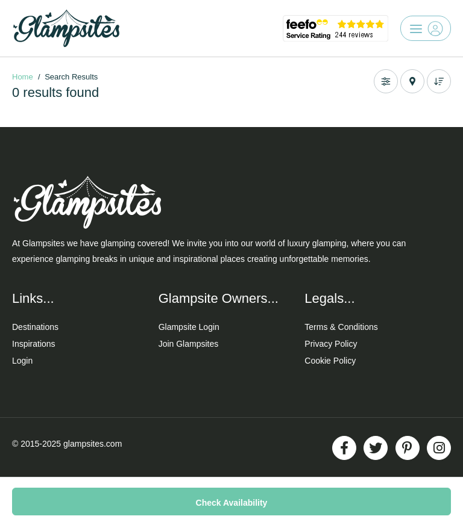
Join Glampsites (189, 344)
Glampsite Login (189, 327)
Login (22, 360)
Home (22, 76)
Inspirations (33, 344)
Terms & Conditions (340, 327)
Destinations (35, 327)
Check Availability (232, 503)
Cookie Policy (330, 360)
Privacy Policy (330, 344)
